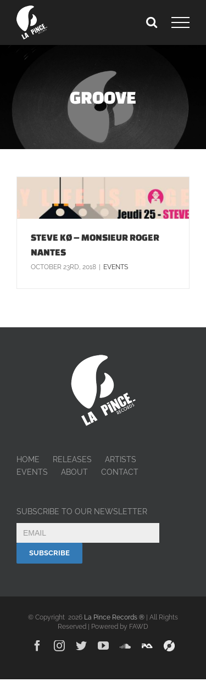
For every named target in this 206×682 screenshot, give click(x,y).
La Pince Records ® (114, 617)
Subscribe (49, 553)
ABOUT (74, 472)
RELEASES (72, 459)
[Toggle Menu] (180, 22)
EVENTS (32, 472)
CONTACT (119, 472)
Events (115, 267)
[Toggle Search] (151, 22)
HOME (28, 459)
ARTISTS (120, 459)
